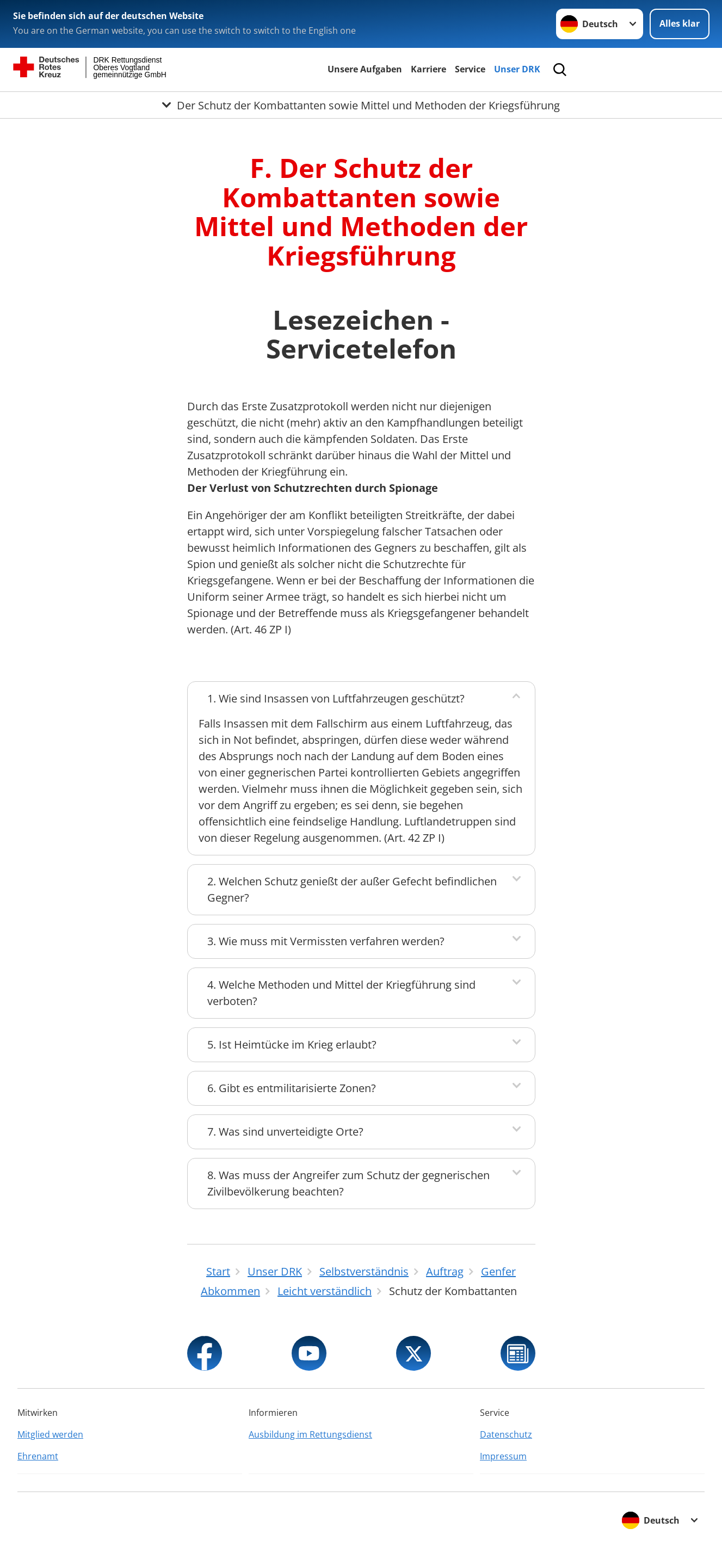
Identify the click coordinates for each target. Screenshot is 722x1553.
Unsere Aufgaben (365, 69)
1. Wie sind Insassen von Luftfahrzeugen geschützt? (336, 698)
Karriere (428, 69)
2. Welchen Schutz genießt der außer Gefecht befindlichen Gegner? (352, 889)
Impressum (503, 1456)
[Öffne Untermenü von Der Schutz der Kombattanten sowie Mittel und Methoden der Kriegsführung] (361, 105)
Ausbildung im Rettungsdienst (310, 1434)
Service (470, 69)
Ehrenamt (37, 1456)
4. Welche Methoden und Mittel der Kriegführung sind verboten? (341, 992)
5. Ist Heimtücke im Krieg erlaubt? (292, 1044)
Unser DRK (517, 69)
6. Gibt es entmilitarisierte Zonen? (291, 1088)
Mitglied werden (50, 1434)
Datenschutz (506, 1434)
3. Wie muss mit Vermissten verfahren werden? (326, 941)
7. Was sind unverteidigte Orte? (285, 1131)
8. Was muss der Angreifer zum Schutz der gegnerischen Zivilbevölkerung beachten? (348, 1183)
